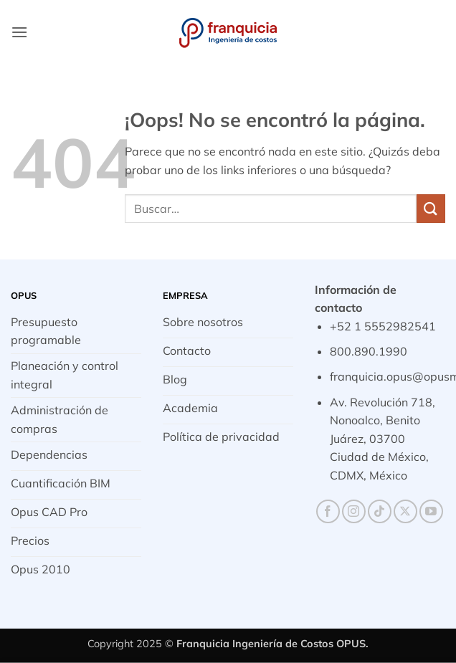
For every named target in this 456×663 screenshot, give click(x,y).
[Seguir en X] (405, 511)
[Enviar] (431, 208)
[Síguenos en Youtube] (431, 511)
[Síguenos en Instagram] (354, 511)
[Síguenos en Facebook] (328, 511)
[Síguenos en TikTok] (379, 511)
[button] (19, 31)
